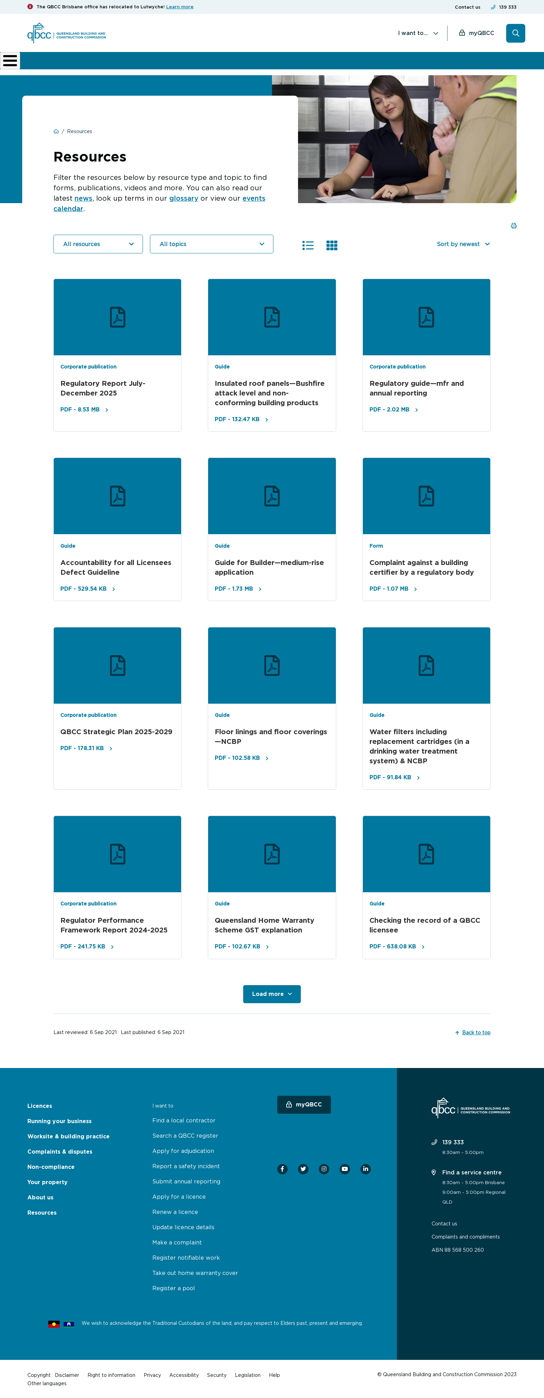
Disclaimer (67, 1374)
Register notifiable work (186, 1256)
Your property (47, 1181)
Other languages (47, 1383)
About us (377, 63)
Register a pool (173, 1287)
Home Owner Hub (486, 63)
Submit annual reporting (186, 1180)
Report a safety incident (186, 1165)
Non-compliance (327, 63)
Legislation (248, 1374)
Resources (42, 1212)
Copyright (39, 1374)
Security (217, 1374)
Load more (268, 993)
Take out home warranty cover (195, 1272)
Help (274, 1374)
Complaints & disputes (259, 63)
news (84, 197)
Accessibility (184, 1374)
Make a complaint (177, 1241)
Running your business (104, 63)
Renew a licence (175, 1211)
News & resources (422, 63)
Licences (51, 63)
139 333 (508, 7)
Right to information (111, 1374)
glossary (184, 197)
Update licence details (183, 1226)
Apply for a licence (179, 1195)
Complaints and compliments (466, 1236)
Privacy (152, 1374)
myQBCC (481, 32)
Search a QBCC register (185, 1134)
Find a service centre (467, 1171)
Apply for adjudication (183, 1150)
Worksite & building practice (183, 63)
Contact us (468, 7)
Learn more (180, 7)
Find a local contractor (183, 1119)
